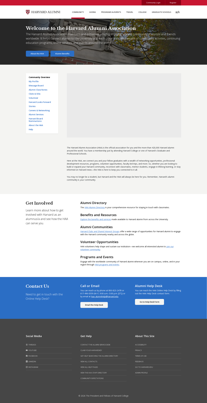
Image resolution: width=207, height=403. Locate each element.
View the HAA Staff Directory (93, 373)
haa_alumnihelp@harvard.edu (104, 296)
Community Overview (39, 77)
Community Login (153, 2)
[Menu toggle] (177, 12)
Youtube (31, 350)
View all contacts (88, 361)
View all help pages (89, 367)
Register (173, 2)
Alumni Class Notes (38, 89)
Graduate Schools (161, 12)
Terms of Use (140, 356)
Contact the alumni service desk (95, 345)
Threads (31, 345)
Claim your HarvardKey (91, 350)
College (142, 12)
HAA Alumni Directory (95, 207)
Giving (92, 12)
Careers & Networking (39, 110)
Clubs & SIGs (34, 93)
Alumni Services (36, 114)
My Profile (34, 81)
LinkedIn (31, 361)
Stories (32, 106)
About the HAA (37, 53)
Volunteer (33, 98)
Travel (129, 12)
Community (78, 12)
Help (31, 129)
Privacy (138, 350)
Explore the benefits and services (95, 219)
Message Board (36, 85)
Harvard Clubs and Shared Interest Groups (99, 231)
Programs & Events (111, 12)
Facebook (32, 356)
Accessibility (140, 345)
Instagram (32, 367)
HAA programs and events (107, 264)
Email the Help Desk (94, 305)
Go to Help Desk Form (149, 302)
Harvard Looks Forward (40, 102)
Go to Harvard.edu (144, 367)
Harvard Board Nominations (36, 119)
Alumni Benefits (62, 53)
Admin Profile (141, 373)
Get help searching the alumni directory (99, 356)
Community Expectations (91, 378)
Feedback (139, 361)
